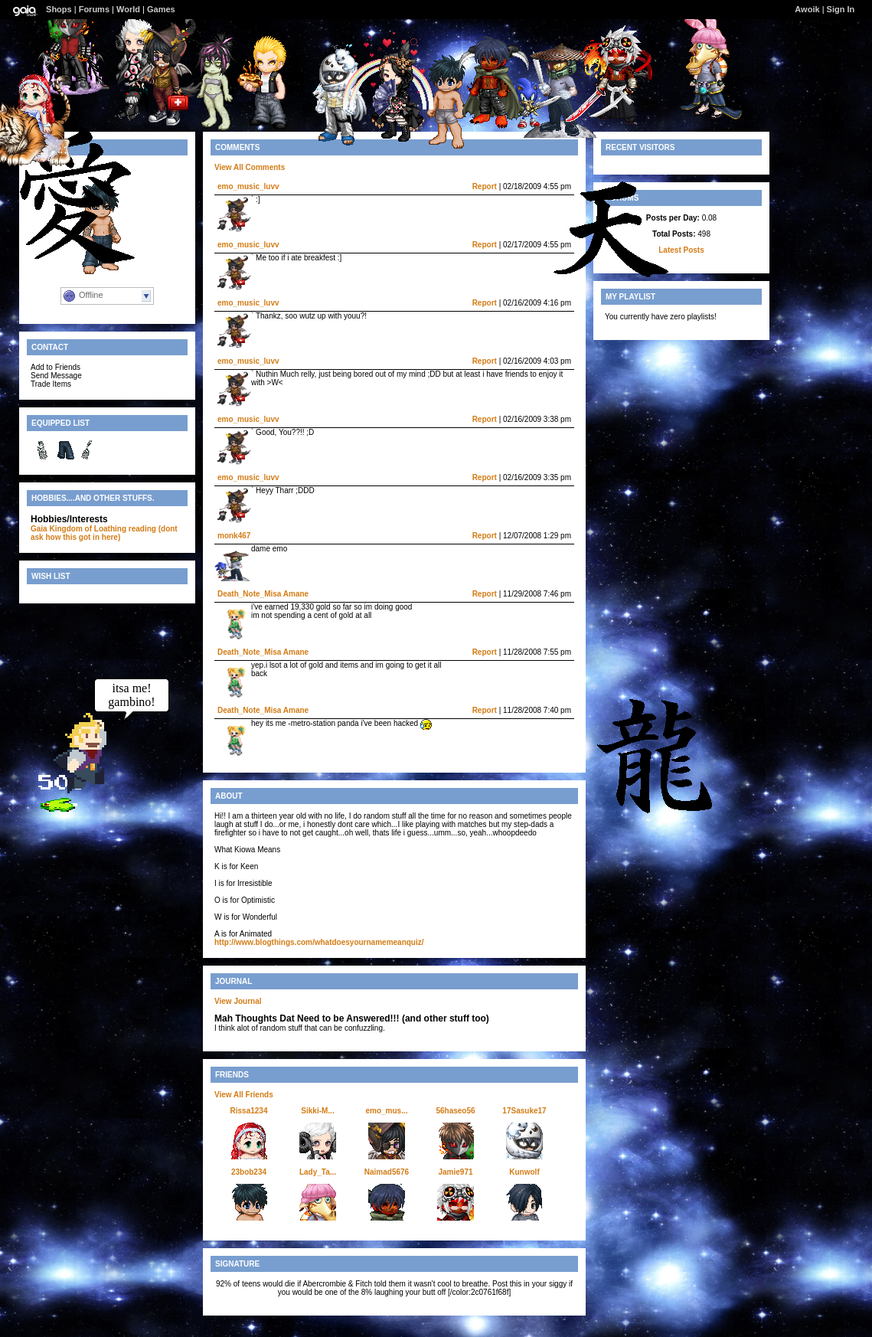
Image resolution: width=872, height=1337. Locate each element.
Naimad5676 (386, 1172)
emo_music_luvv (248, 186)
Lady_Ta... (317, 1172)
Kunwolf (524, 1172)
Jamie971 (455, 1172)
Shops (59, 9)
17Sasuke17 (524, 1111)
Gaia (39, 529)
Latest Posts (681, 250)
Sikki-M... (317, 1111)
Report (484, 186)
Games (161, 9)
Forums (94, 9)
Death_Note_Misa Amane (263, 594)
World (128, 9)
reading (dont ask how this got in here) (104, 533)
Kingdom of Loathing (87, 529)
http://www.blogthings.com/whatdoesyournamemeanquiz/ (319, 942)
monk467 (233, 535)
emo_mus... (386, 1111)
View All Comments (249, 167)
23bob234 (248, 1172)
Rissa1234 (249, 1111)
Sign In (841, 9)
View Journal (238, 1001)
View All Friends (243, 1094)
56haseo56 (455, 1111)
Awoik (807, 9)
